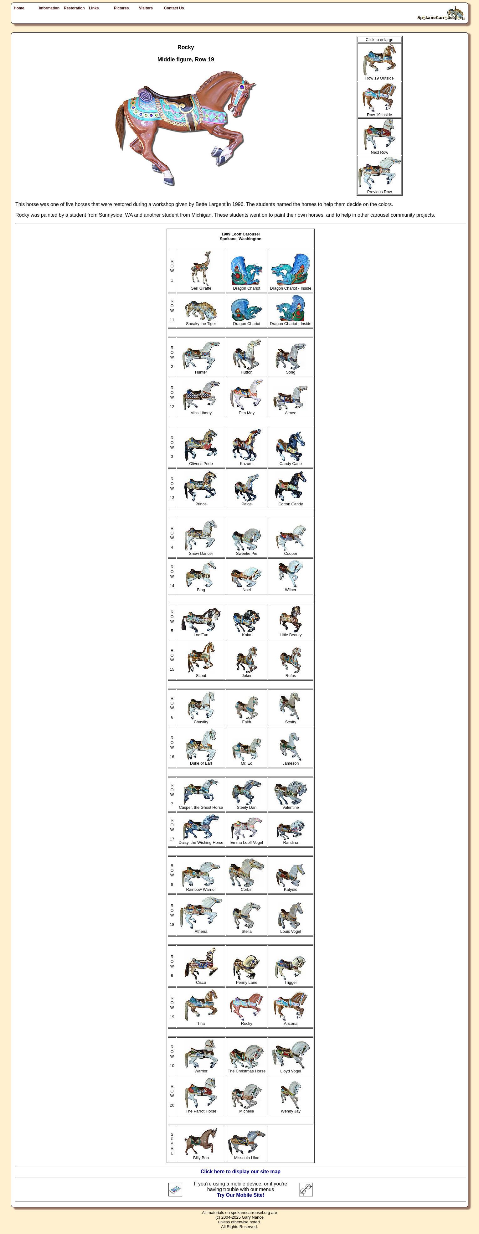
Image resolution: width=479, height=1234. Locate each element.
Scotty (290, 720)
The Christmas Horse (246, 1069)
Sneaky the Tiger (201, 322)
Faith (246, 720)
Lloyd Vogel (290, 1069)
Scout (201, 673)
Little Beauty (291, 633)
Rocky (246, 1021)
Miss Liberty (201, 411)
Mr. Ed (246, 761)
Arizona (290, 1021)
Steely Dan (246, 805)
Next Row (379, 150)
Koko (246, 633)
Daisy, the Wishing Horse (201, 840)
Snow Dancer (201, 551)
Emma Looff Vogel (246, 840)
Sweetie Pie (246, 551)
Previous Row (379, 190)
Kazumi (246, 461)
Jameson (290, 761)
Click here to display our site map (241, 1171)
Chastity (201, 720)
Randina (291, 840)
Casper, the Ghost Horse (201, 805)
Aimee (290, 411)
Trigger (290, 980)
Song (290, 370)
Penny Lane (246, 980)
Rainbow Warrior (201, 887)
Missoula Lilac (246, 1156)
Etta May (246, 411)
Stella (246, 929)
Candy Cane (290, 461)
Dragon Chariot (246, 286)
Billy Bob (201, 1156)
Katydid (290, 887)
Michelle (246, 1109)
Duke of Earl (201, 761)
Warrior (201, 1069)
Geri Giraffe (201, 286)
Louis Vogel (290, 929)
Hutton (246, 370)
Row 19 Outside (379, 76)
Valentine (290, 805)
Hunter (201, 370)
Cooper (291, 551)
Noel (246, 588)
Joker (246, 673)
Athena (201, 929)
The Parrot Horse (201, 1109)
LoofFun (201, 633)
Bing (201, 588)
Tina (201, 1021)
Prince (201, 502)
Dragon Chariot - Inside (290, 286)
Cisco (201, 980)
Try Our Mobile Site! (240, 1195)
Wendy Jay (291, 1109)
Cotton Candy (291, 502)
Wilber (290, 588)
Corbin (246, 887)
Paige (246, 502)
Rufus (290, 673)
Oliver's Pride (201, 461)
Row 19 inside (379, 113)
